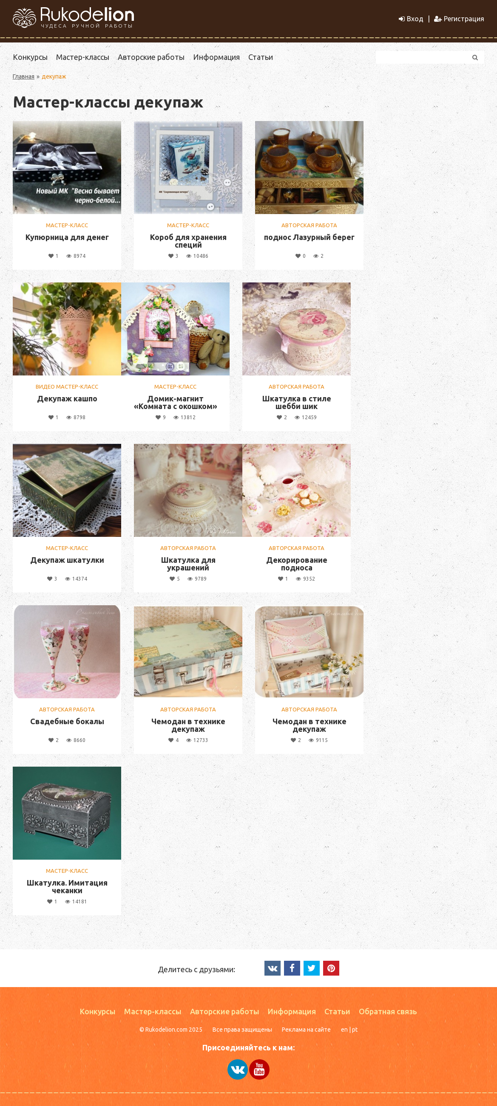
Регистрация (459, 19)
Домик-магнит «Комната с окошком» (175, 402)
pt (355, 1029)
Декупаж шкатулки (67, 560)
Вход (411, 19)
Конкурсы (30, 57)
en (344, 1029)
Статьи (260, 57)
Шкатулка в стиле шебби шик (296, 402)
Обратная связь (388, 1011)
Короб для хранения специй (188, 240)
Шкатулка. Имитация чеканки (67, 886)
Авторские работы (151, 57)
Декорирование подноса (296, 563)
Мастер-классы (82, 57)
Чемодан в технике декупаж (188, 725)
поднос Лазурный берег (309, 237)
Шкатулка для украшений (188, 563)
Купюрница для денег (67, 237)
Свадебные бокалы (67, 721)
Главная (23, 76)
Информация (216, 57)
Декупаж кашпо (67, 398)
